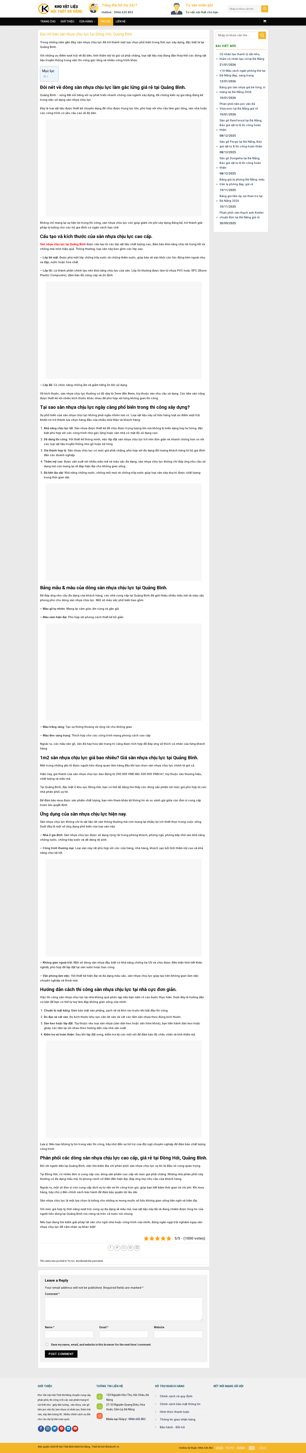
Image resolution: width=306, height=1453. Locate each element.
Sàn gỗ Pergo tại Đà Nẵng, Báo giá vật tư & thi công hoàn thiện (241, 144)
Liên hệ (120, 21)
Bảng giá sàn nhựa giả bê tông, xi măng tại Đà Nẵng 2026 (242, 90)
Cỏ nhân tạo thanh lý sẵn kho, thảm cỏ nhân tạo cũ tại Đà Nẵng (242, 56)
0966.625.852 (137, 1419)
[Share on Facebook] (111, 1248)
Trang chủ (47, 21)
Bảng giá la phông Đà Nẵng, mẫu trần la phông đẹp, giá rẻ (242, 182)
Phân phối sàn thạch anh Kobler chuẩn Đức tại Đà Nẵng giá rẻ (242, 215)
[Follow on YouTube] (75, 1429)
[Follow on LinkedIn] (68, 1429)
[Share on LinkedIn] (137, 1248)
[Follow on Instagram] (48, 1429)
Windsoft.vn (112, 1446)
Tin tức (106, 21)
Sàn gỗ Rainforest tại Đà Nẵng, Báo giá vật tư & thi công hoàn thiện (241, 125)
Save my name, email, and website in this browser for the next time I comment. (101, 1344)
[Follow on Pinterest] (61, 1429)
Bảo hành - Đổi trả (172, 1427)
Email (104, 1327)
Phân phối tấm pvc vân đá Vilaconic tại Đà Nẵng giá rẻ (239, 106)
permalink (97, 1260)
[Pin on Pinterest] (130, 1248)
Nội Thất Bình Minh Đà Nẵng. (75, 1446)
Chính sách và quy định (176, 1396)
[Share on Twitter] (117, 1248)
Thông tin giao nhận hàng (177, 1419)
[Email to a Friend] (124, 1248)
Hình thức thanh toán (174, 1412)
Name (49, 1327)
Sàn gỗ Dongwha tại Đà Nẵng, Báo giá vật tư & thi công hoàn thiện (240, 163)
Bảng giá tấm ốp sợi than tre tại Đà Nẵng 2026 (241, 198)
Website (159, 1327)
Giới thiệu (67, 21)
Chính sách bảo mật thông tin (180, 1404)
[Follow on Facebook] (41, 1429)
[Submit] (264, 8)
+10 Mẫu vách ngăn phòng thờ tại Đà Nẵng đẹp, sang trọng (242, 73)
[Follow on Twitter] (55, 1429)
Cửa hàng (87, 21)
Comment (52, 1293)
